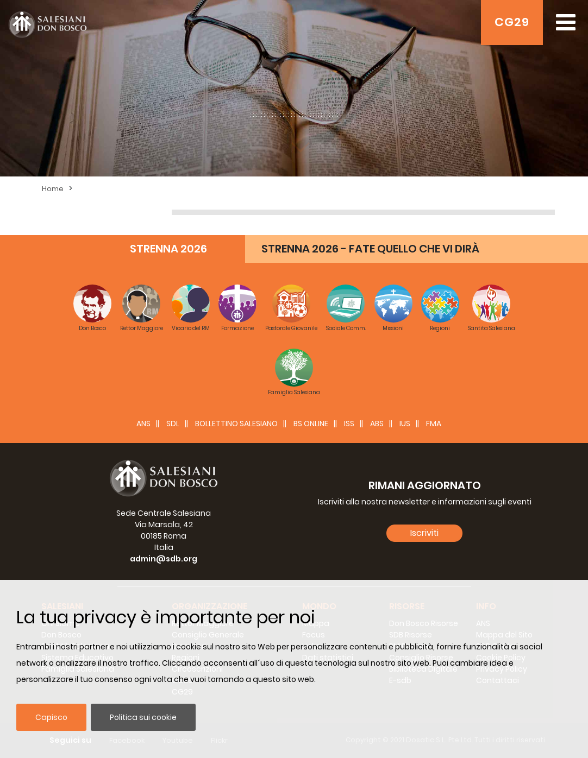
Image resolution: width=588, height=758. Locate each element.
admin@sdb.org (163, 558)
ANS (143, 423)
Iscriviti (424, 533)
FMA (433, 423)
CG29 (512, 22)
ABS (377, 423)
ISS (349, 423)
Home (53, 189)
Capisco (51, 717)
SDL (172, 423)
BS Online (310, 423)
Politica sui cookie (143, 717)
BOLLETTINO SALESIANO (236, 423)
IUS (404, 423)
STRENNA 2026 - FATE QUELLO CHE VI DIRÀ (370, 248)
